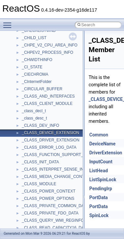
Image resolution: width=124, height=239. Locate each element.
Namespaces (22, 150)
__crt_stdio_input (37, 172)
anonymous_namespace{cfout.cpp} (53, 216)
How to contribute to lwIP (33, 55)
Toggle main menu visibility (9, 22)
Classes (18, 158)
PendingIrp (100, 188)
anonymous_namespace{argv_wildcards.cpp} (62, 209)
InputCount (100, 161)
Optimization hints (27, 114)
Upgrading (20, 41)
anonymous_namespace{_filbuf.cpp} (54, 201)
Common (98, 134)
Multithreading (23, 107)
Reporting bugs (24, 85)
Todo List (19, 128)
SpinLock (98, 215)
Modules (18, 143)
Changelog (20, 48)
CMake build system (29, 63)
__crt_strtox (32, 187)
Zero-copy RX (23, 92)
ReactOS (14, 34)
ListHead (98, 170)
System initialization (28, 99)
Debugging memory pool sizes (37, 77)
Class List (25, 165)
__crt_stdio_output (38, 180)
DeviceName (102, 143)
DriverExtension (105, 152)
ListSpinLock (102, 179)
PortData (98, 197)
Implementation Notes (30, 121)
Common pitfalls (25, 70)
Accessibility (32, 194)
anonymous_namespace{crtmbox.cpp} (55, 223)
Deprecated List (25, 136)
